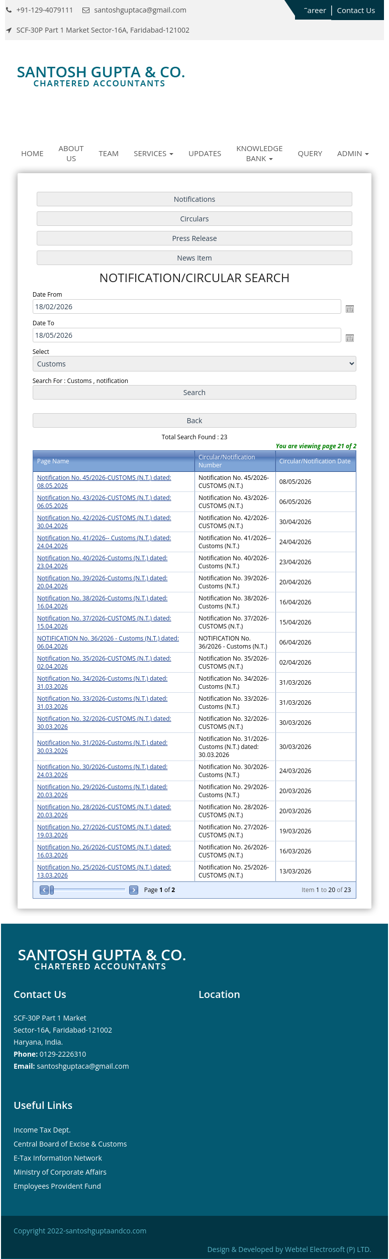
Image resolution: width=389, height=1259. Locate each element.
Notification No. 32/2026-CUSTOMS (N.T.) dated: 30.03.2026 (104, 722)
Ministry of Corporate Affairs (60, 1172)
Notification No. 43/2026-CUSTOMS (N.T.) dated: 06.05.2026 (104, 501)
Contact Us (356, 10)
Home (32, 153)
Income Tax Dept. (42, 1130)
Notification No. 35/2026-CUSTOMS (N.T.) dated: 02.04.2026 (104, 662)
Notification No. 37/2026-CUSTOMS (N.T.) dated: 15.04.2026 (104, 622)
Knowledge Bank (259, 153)
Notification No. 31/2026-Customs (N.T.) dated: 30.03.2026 (102, 746)
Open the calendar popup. (349, 308)
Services (153, 153)
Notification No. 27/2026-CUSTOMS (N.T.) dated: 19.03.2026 (104, 831)
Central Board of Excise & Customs (70, 1144)
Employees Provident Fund (57, 1186)
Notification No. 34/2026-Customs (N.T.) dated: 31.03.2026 (102, 682)
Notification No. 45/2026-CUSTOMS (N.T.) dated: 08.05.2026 (104, 481)
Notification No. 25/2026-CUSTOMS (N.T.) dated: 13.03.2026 (104, 871)
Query (310, 153)
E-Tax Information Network (58, 1158)
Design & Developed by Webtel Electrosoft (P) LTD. (289, 1249)
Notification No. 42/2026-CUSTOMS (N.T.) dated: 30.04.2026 (104, 522)
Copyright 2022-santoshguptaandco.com (80, 1230)
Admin (353, 153)
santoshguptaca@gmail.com (83, 1066)
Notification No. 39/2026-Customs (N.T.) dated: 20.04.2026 (102, 582)
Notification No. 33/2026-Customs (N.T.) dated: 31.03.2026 (102, 702)
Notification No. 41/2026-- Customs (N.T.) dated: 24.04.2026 (104, 542)
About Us (71, 153)
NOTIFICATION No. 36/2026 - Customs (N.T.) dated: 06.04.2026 (108, 642)
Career (314, 10)
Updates (204, 153)
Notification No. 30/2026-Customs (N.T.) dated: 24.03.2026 (102, 771)
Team (109, 153)
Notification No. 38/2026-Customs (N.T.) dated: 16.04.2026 (102, 602)
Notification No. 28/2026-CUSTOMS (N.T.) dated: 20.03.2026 (104, 811)
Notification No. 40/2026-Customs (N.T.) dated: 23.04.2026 (102, 562)
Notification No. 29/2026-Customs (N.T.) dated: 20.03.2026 (102, 791)
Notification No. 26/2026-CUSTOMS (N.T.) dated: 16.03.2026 (104, 851)
